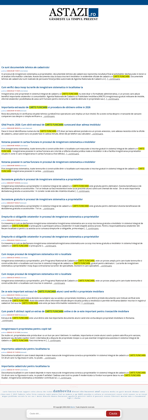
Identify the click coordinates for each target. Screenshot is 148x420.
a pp (75, 394)
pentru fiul (57, 394)
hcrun (19, 392)
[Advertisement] (74, 41)
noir (8, 394)
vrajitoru (105, 392)
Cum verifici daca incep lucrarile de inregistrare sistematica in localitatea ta (42, 87)
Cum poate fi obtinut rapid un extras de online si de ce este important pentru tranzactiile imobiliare (65, 311)
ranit (48, 394)
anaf (97, 391)
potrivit (82, 396)
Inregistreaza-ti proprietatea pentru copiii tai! (26, 328)
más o (131, 396)
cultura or (99, 394)
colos (33, 392)
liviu (34, 394)
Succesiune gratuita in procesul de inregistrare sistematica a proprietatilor (42, 179)
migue (5, 396)
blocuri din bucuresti (83, 392)
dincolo (47, 396)
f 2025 (14, 394)
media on (114, 392)
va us (138, 394)
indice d (90, 396)
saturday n (89, 394)
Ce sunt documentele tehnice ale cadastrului (25, 67)
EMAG (74, 386)
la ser (28, 396)
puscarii (99, 396)
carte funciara (9, 392)
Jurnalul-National (26, 128)
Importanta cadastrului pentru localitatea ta (25, 348)
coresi (119, 394)
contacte (41, 394)
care (80, 394)
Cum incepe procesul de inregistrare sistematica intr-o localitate (36, 254)
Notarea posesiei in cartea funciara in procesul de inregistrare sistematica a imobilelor (48, 141)
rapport (26, 392)
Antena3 (23, 111)
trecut (144, 394)
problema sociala (17, 396)
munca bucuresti (59, 396)
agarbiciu (72, 396)
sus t (34, 396)
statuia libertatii (112, 396)
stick (125, 394)
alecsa (39, 392)
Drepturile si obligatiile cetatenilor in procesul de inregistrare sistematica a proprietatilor (50, 216)
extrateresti (110, 394)
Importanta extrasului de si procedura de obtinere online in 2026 (45, 107)
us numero (68, 394)
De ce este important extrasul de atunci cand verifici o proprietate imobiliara (52, 291)
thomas (135, 392)
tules (28, 394)
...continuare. (114, 79)
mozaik (128, 392)
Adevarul (23, 315)
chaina (77, 398)
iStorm (72, 407)
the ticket (47, 392)
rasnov (132, 394)
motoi (39, 396)
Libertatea (23, 71)
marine (124, 396)
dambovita (62, 391)
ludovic (22, 394)
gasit (121, 392)
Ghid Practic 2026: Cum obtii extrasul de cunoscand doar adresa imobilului (50, 124)
